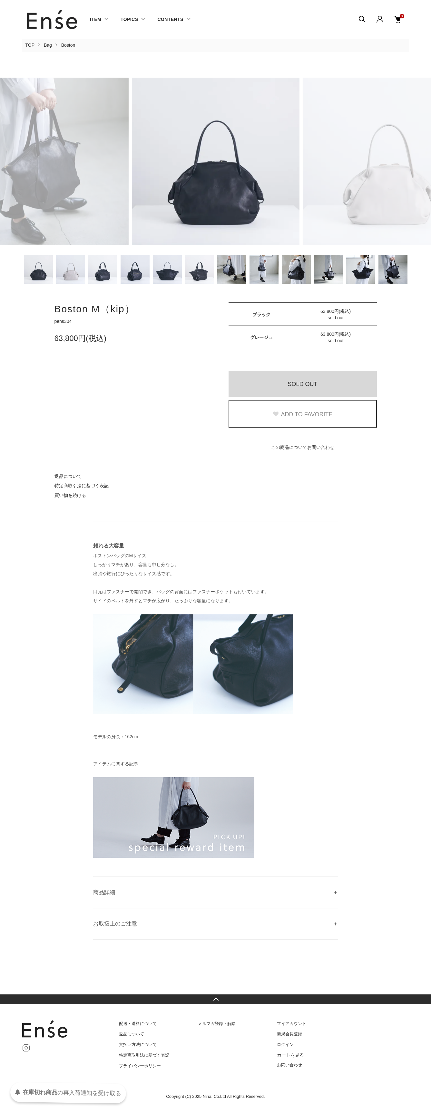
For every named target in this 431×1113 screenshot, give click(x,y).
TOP (30, 45)
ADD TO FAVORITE (302, 414)
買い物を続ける (70, 495)
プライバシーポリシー (140, 1065)
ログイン (285, 1044)
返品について (68, 476)
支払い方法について (138, 1044)
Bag (48, 45)
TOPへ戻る (215, 999)
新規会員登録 (289, 1033)
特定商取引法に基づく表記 (81, 485)
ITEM (95, 19)
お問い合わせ (289, 1064)
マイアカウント (291, 1023)
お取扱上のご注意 (115, 924)
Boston (68, 45)
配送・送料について (138, 1023)
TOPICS (129, 19)
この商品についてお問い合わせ (302, 447)
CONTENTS (170, 19)
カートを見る (290, 1055)
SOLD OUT (302, 384)
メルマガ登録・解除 (217, 1023)
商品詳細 (104, 892)
